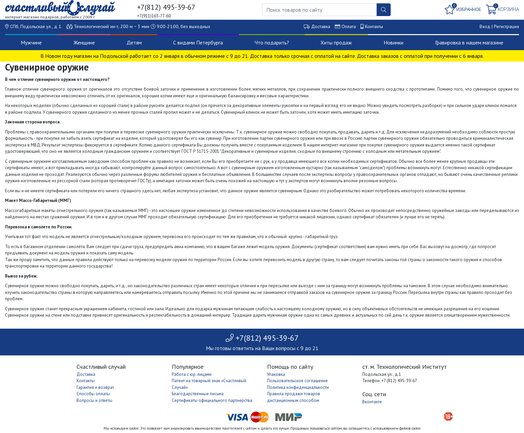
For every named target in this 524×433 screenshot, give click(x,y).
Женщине (84, 42)
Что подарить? (272, 42)
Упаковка (276, 374)
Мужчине (31, 42)
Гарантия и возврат (95, 387)
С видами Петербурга (198, 42)
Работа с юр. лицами (192, 374)
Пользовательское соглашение (297, 381)
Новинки (393, 42)
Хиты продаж (336, 42)
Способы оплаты (93, 394)
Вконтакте (372, 402)
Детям (134, 42)
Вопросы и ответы (94, 400)
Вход (485, 26)
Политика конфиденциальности (298, 387)
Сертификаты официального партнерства (212, 400)
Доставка (320, 26)
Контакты (374, 26)
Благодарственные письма (198, 394)
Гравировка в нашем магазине (469, 42)
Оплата (349, 26)
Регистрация (506, 26)
